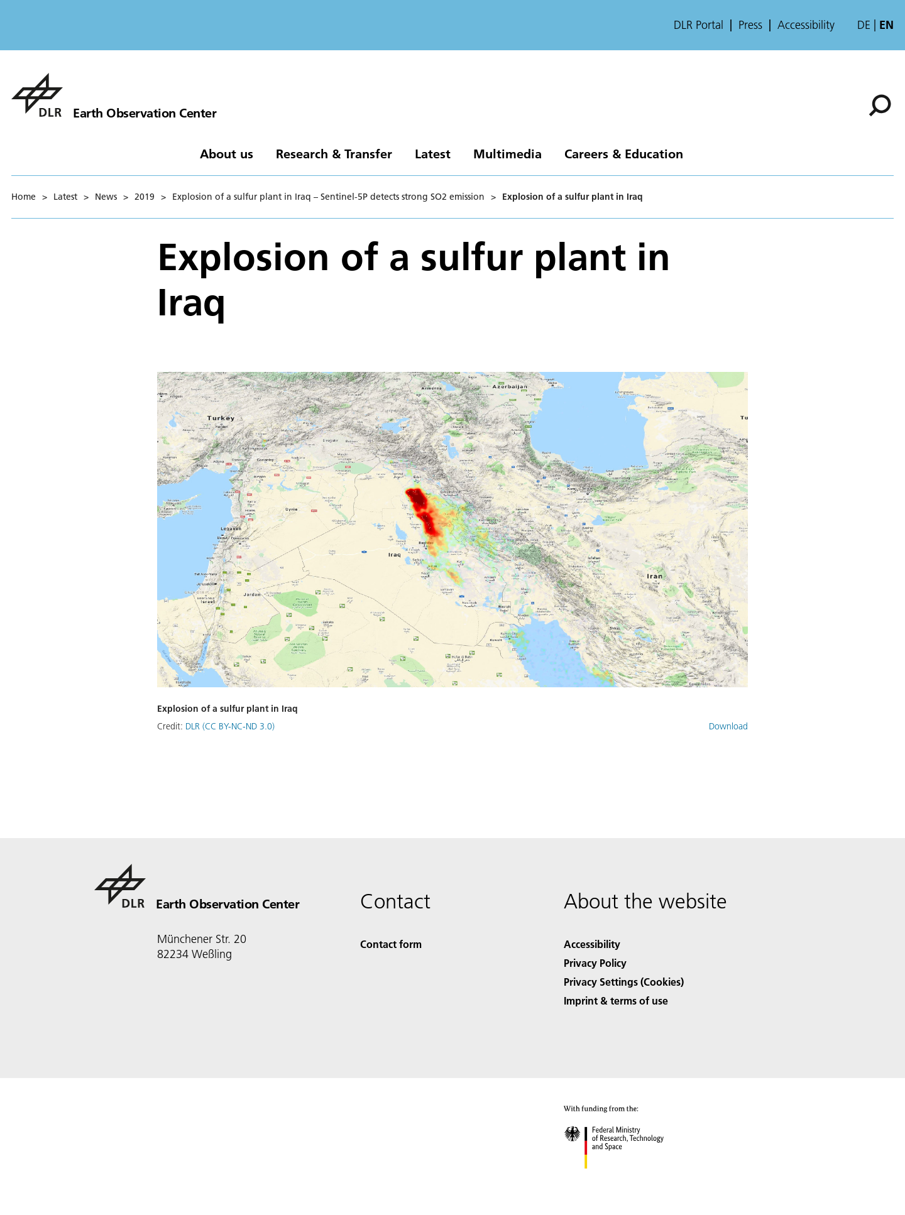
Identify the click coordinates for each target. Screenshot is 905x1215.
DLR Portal (698, 25)
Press (750, 25)
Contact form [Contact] (391, 944)
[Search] (880, 105)
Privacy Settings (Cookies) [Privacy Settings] (624, 981)
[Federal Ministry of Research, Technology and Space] (625, 1179)
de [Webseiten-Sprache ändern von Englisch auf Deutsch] (863, 25)
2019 (144, 196)
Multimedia (507, 153)
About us (226, 153)
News (106, 196)
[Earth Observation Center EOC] (113, 95)
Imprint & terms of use (616, 1000)
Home (23, 196)
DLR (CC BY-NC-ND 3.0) (230, 726)
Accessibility (806, 25)
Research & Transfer (334, 153)
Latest (433, 153)
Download (728, 726)
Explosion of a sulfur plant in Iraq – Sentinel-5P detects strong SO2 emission (328, 196)
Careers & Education (623, 153)
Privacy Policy (595, 962)
